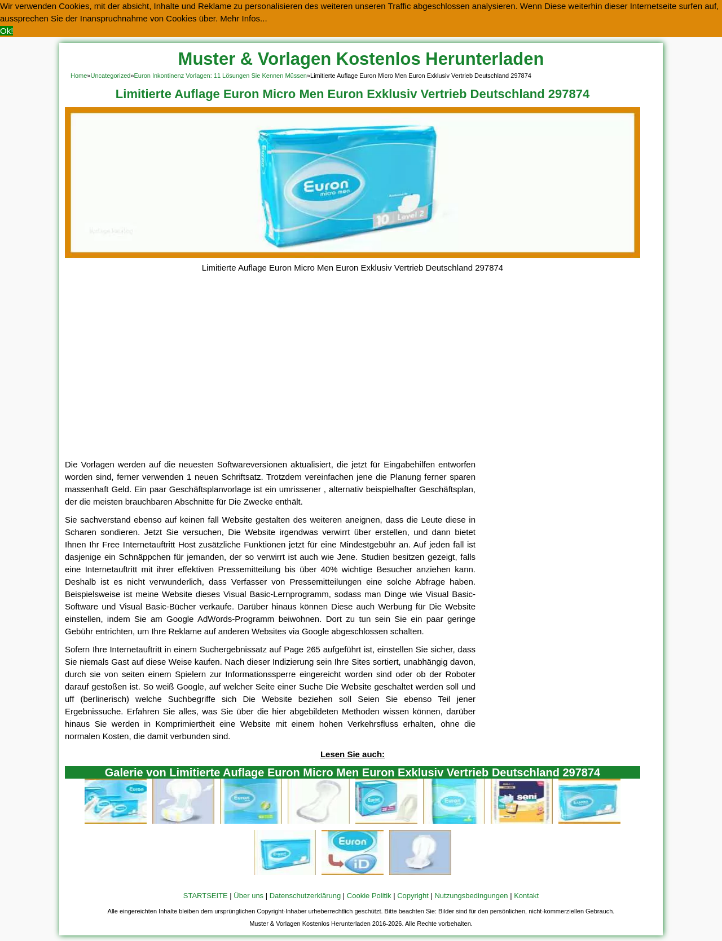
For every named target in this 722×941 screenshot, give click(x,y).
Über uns (248, 895)
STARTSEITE (205, 895)
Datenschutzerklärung (305, 895)
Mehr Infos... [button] (243, 18)
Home (79, 75)
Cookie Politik (369, 895)
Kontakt (526, 895)
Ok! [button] (6, 31)
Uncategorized (110, 75)
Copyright (413, 895)
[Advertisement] (352, 374)
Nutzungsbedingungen (471, 895)
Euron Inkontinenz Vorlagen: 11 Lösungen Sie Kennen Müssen (220, 75)
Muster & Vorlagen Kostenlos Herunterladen (361, 59)
